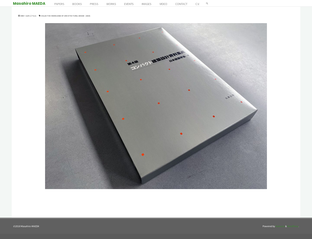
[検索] (207, 3)
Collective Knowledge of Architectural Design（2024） (66, 16)
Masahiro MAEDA (29, 3)
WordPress (292, 226)
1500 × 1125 (24, 16)
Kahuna (280, 226)
